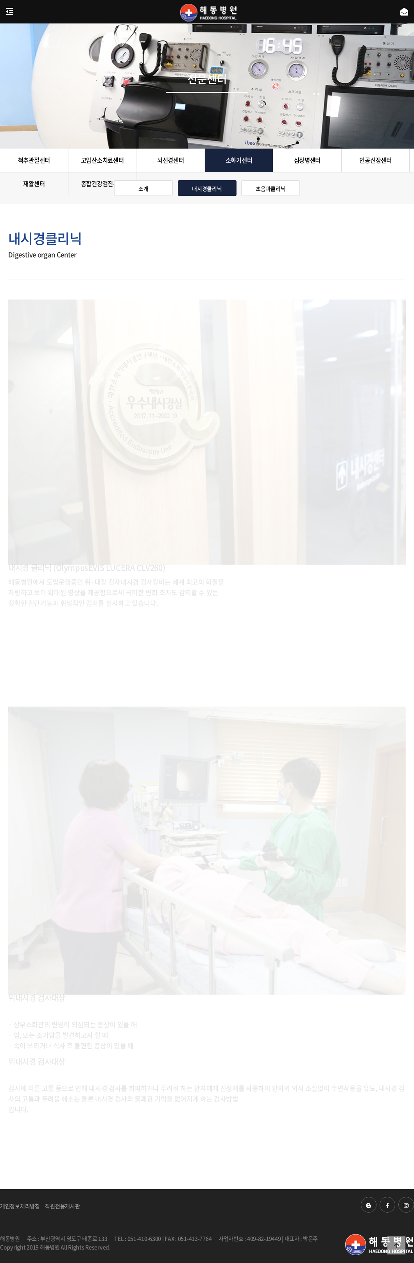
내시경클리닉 (207, 188)
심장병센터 (307, 160)
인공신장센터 (375, 160)
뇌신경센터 (170, 160)
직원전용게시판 (62, 1206)
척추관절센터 (34, 160)
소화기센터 (239, 160)
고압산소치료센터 (102, 160)
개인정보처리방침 (20, 1206)
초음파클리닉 (270, 188)
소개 (143, 188)
